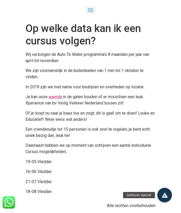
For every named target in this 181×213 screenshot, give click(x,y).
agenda (55, 96)
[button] (164, 195)
